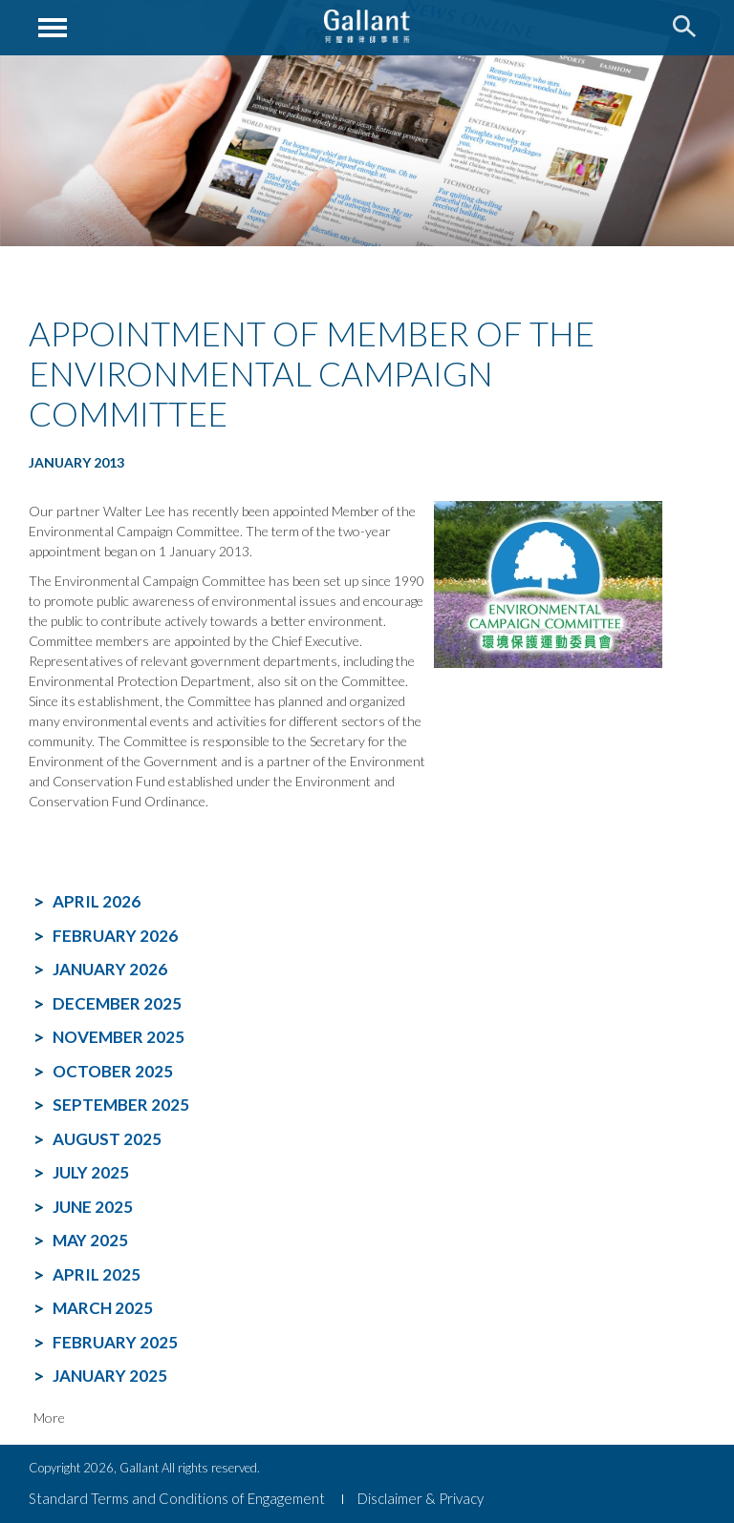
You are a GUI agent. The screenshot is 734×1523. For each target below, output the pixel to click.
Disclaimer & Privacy (420, 1498)
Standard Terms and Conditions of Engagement (177, 1498)
